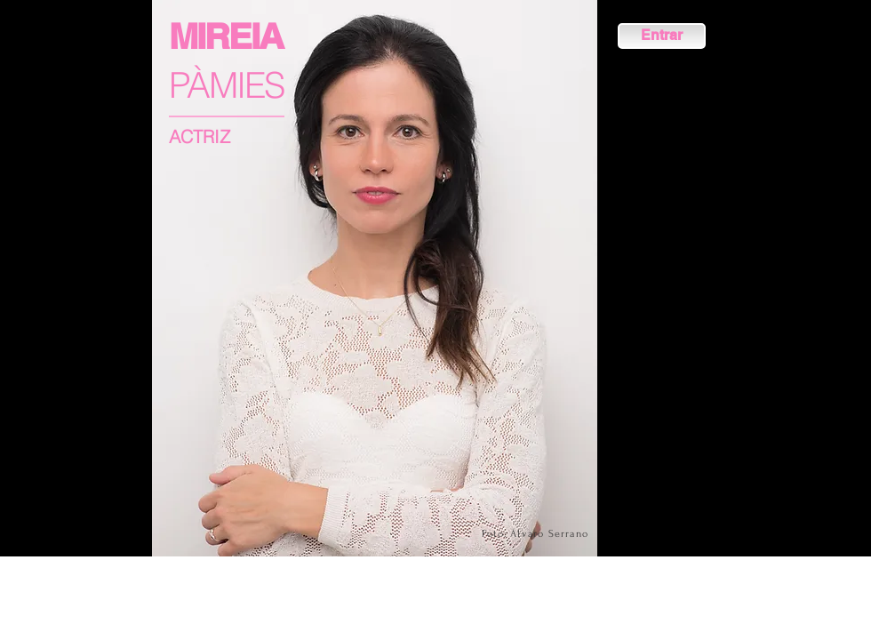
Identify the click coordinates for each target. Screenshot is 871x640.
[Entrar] (662, 36)
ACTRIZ (199, 136)
